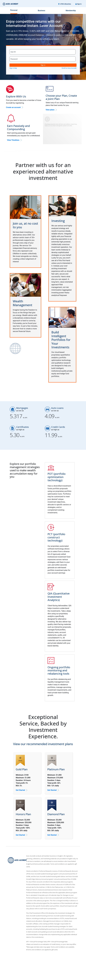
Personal (13, 10)
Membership (71, 10)
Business (41, 10)
